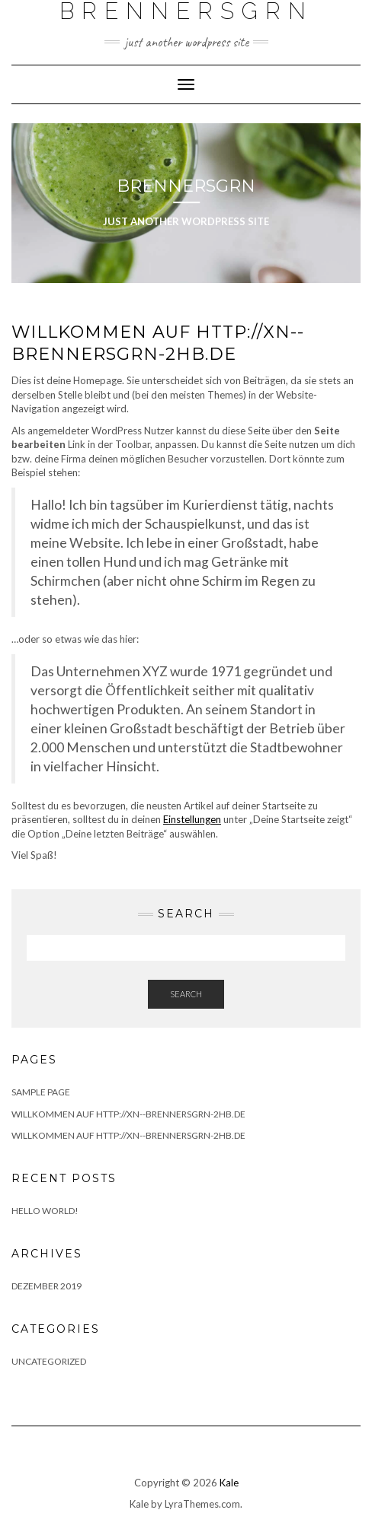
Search (186, 994)
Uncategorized (48, 1361)
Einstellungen (192, 819)
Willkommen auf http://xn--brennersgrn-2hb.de (128, 1114)
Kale (229, 1483)
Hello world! (45, 1210)
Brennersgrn (186, 186)
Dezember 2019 (46, 1286)
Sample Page (40, 1092)
